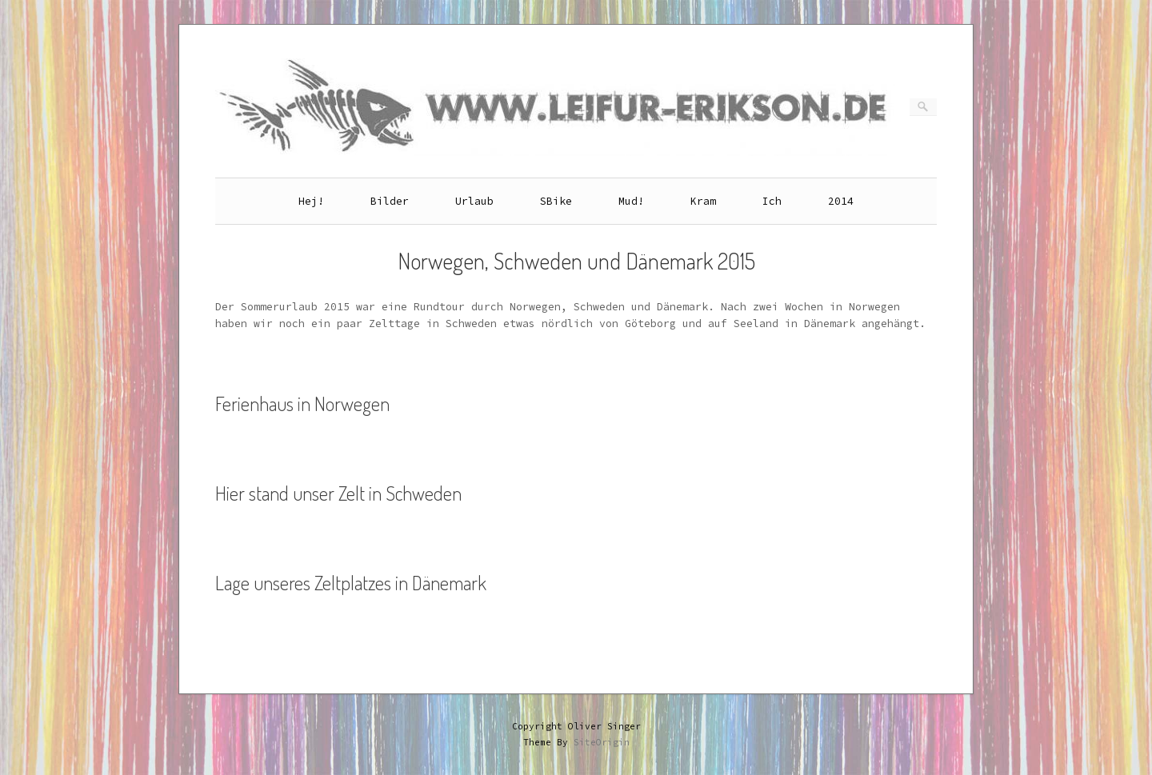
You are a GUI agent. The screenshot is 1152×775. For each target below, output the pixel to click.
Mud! (631, 201)
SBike (556, 201)
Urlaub (474, 201)
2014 (841, 201)
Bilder (389, 201)
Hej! (311, 201)
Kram (703, 201)
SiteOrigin (602, 742)
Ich (772, 201)
